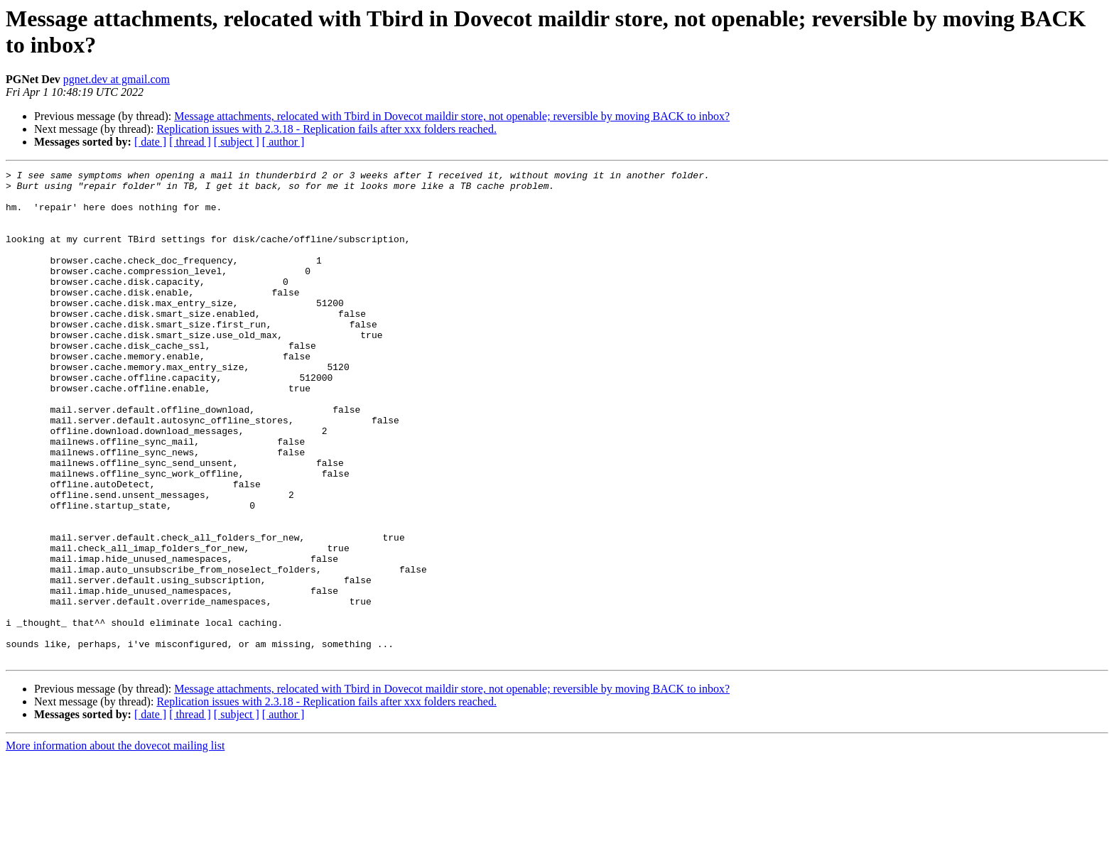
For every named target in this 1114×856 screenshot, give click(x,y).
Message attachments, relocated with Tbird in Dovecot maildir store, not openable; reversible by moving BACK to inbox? (452, 116)
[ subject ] (236, 142)
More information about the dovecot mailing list (115, 844)
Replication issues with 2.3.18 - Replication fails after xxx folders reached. (326, 129)
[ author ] (283, 142)
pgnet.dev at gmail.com (116, 79)
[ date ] (150, 142)
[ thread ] (190, 142)
